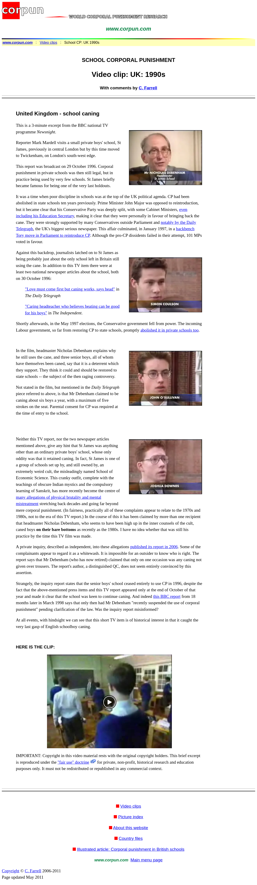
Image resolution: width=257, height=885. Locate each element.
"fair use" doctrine (73, 762)
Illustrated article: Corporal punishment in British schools (130, 849)
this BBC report (166, 596)
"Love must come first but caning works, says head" (70, 289)
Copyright (10, 870)
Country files (131, 838)
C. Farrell (148, 88)
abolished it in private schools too (170, 330)
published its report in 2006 (154, 546)
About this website (130, 827)
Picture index (130, 816)
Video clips (48, 42)
